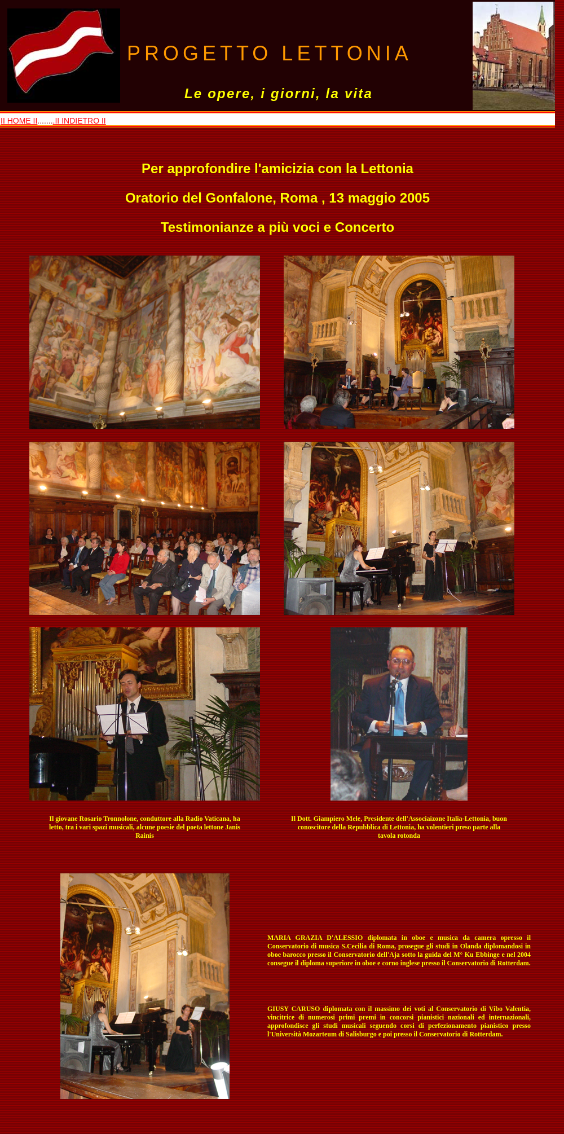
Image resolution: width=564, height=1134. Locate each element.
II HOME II (18, 120)
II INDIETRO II (80, 120)
